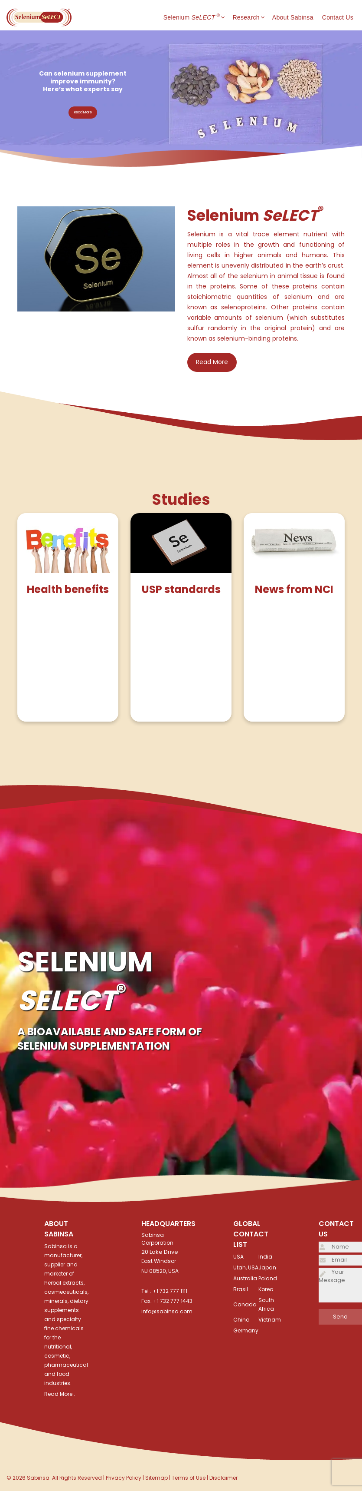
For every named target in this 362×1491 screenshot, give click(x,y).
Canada (245, 1304)
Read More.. (59, 1394)
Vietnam (269, 1319)
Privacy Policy (123, 1477)
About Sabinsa (292, 17)
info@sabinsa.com (166, 1311)
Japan (267, 1267)
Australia (245, 1278)
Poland (267, 1278)
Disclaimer (223, 1477)
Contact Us (337, 17)
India (265, 1256)
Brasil (240, 1289)
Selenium (198, 17)
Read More (83, 112)
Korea (266, 1289)
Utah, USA (245, 1267)
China (241, 1319)
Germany (245, 1330)
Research (252, 17)
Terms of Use (188, 1477)
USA (238, 1256)
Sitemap (156, 1477)
